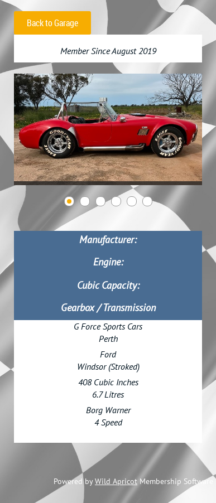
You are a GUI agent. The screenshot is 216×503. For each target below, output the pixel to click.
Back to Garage (52, 23)
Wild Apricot (116, 481)
